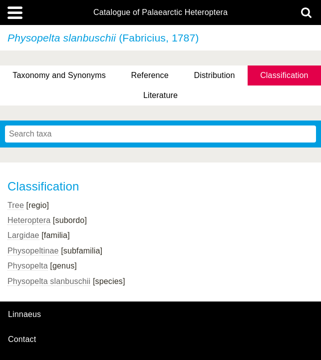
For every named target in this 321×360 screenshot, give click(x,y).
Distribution (214, 75)
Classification (284, 75)
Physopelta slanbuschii (48, 281)
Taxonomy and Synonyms (59, 75)
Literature (160, 95)
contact (22, 339)
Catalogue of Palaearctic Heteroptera (160, 12)
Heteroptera (28, 220)
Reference (150, 75)
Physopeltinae (33, 250)
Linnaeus (24, 314)
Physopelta (27, 266)
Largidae (23, 235)
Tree (15, 205)
